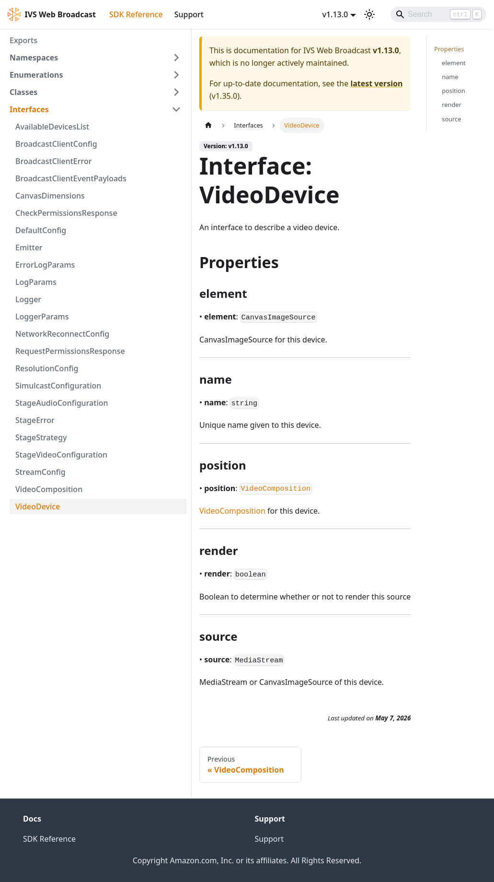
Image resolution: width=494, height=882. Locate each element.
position (453, 90)
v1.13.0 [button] (335, 14)
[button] (95, 57)
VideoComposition (232, 511)
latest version (376, 83)
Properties (449, 49)
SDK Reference (136, 14)
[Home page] (208, 125)
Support (189, 14)
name (450, 76)
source (451, 119)
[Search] (438, 14)
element (453, 63)
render (451, 104)
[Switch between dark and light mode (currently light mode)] (369, 14)
